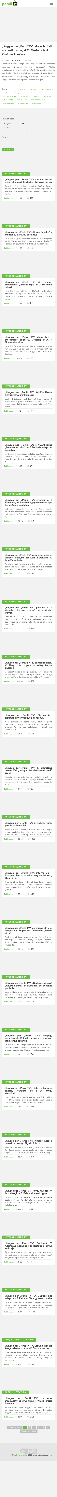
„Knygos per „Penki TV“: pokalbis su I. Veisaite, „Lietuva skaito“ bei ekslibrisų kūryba (28, 610)
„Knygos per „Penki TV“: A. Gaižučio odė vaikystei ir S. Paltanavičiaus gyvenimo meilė (28, 1297)
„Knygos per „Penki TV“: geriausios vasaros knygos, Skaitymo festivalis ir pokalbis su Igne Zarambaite (28, 558)
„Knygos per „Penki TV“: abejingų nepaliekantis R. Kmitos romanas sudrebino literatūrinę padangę (28, 1038)
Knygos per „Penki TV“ (16, 174)
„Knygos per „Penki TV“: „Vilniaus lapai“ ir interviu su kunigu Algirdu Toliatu (28, 1142)
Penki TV (33, 89)
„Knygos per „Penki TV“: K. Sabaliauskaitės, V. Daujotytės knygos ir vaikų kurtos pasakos (28, 665)
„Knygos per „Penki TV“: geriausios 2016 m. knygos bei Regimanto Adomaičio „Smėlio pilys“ (28, 931)
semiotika (47, 96)
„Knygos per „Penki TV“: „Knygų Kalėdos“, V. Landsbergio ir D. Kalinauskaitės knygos (28, 1192)
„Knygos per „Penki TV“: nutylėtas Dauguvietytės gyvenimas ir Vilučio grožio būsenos (28, 1401)
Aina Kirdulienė (45, 89)
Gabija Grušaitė (8, 100)
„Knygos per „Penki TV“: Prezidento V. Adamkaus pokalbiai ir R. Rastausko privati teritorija (28, 1246)
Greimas (36, 96)
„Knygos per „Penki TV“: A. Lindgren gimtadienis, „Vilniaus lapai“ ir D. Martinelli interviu (28, 285)
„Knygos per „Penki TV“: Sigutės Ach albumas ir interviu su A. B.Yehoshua (28, 716)
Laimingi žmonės (19, 93)
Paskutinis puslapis (28, 1431)
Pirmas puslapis (15, 1427)
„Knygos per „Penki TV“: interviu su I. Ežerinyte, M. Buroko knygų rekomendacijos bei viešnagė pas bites (28, 503)
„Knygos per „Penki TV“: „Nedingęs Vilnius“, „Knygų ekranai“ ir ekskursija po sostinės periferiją (28, 986)
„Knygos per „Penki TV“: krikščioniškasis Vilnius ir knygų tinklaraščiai (28, 393)
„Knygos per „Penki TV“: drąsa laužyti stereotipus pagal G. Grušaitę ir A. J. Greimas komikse (28, 340)
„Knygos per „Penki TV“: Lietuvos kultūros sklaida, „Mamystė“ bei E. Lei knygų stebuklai (28, 1091)
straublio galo (36, 103)
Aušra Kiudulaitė (8, 103)
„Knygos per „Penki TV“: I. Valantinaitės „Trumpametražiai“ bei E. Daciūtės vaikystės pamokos (28, 448)
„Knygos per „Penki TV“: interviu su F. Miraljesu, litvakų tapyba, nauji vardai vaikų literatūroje (28, 876)
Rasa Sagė (6, 93)
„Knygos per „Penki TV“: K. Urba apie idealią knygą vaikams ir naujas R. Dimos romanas (28, 1347)
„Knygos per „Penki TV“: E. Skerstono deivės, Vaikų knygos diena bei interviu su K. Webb (28, 771)
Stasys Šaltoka (22, 100)
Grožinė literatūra (15, 1392)
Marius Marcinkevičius (38, 100)
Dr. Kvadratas (25, 96)
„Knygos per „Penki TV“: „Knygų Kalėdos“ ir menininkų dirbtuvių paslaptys (28, 233)
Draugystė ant (23, 103)
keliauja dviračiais (36, 93)
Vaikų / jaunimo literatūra (19, 1340)
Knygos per (21, 89)
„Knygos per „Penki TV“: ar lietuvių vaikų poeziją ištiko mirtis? (28, 824)
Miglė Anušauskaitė (9, 96)
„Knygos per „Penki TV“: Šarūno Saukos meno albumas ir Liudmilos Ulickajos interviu (28, 181)
